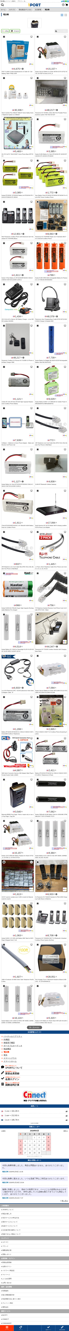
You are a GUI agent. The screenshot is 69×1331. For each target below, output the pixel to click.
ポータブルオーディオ (13, 1046)
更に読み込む (34, 1027)
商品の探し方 (6, 1214)
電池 (5, 1055)
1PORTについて (8, 1210)
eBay (5, 31)
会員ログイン (6, 1266)
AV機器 (7, 1040)
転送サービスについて (10, 1226)
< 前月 (3, 1131)
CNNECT (5, 1319)
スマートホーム (10, 1061)
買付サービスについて (10, 1222)
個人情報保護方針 (8, 1295)
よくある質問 (6, 1279)
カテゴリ (5, 1242)
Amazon (15, 31)
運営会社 (5, 1307)
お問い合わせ (6, 1283)
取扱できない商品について (11, 1234)
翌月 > (66, 1131)
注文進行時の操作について (11, 1230)
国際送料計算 (6, 1250)
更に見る (65, 1201)
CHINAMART (7, 1323)
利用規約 (5, 1291)
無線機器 (7, 1049)
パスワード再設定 (8, 1270)
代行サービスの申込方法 (10, 1218)
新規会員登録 (6, 1262)
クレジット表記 (7, 1303)
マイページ (6, 1274)
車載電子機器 (9, 1043)
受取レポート (6, 1254)
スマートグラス (10, 1058)
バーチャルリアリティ (13, 1036)
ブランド (5, 1246)
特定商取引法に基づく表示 (11, 1299)
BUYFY (4, 1315)
